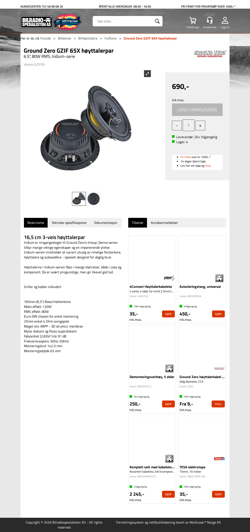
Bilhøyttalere (87, 38)
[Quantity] (188, 125)
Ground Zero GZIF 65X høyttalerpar (150, 38)
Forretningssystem (130, 522)
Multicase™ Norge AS (205, 522)
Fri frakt (186, 157)
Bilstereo (64, 38)
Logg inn (225, 27)
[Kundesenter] (209, 20)
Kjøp (197, 109)
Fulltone (111, 38)
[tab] (36, 223)
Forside (45, 38)
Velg (218, 404)
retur (208, 165)
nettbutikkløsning (162, 522)
